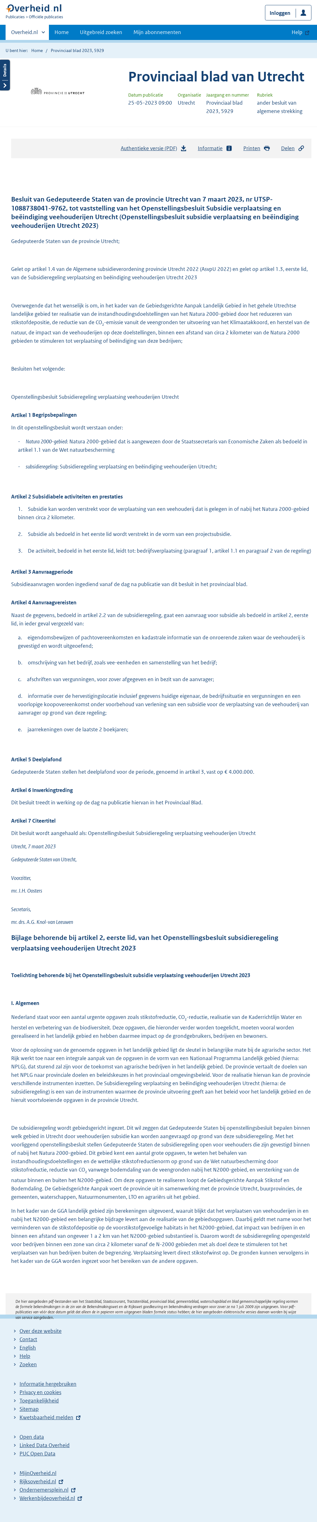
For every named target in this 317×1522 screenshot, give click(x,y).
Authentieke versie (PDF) (154, 149)
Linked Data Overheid (45, 1445)
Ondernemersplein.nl (44, 1489)
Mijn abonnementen (157, 32)
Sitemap (29, 1409)
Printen (256, 148)
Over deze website (41, 1331)
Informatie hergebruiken (48, 1384)
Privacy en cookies (40, 1392)
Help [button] (297, 32)
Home (61, 32)
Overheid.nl (24, 34)
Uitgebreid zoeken (101, 32)
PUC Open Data (37, 1453)
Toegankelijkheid (39, 1400)
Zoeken (28, 1364)
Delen (293, 148)
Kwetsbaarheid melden (46, 1417)
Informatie (215, 148)
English (28, 1347)
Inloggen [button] (280, 13)
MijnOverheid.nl (38, 1473)
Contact (28, 1339)
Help (25, 1356)
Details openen (5, 75)
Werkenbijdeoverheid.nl (47, 1498)
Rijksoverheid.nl (38, 1481)
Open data (32, 1436)
